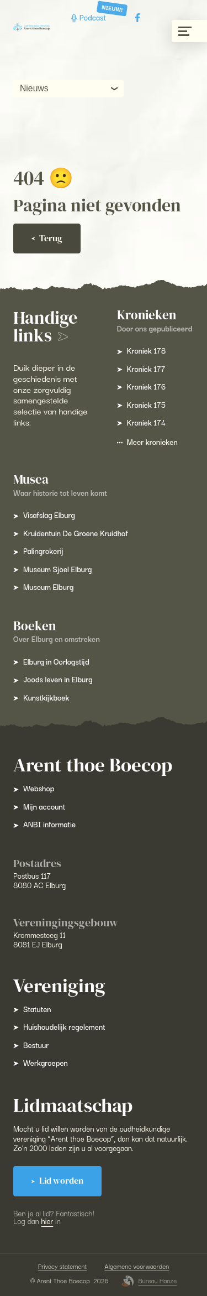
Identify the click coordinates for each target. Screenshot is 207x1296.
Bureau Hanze (149, 1281)
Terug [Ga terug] (46, 238)
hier (47, 1221)
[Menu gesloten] (189, 31)
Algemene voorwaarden (136, 1266)
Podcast (90, 17)
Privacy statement (62, 1266)
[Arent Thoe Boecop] (31, 27)
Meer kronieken (147, 441)
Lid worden (57, 1180)
